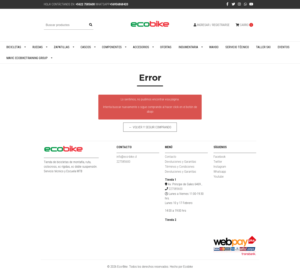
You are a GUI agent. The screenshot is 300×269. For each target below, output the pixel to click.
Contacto (170, 156)
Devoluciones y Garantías (180, 161)
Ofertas (165, 47)
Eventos (283, 47)
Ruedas (37, 47)
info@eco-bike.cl (127, 156)
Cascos (86, 47)
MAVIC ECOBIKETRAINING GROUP (27, 58)
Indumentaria (188, 47)
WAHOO (213, 47)
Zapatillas (61, 47)
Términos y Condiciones (179, 166)
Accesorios (141, 47)
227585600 (123, 161)
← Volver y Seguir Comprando (150, 127)
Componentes (112, 47)
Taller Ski (263, 47)
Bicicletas (13, 47)
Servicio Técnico (237, 47)
